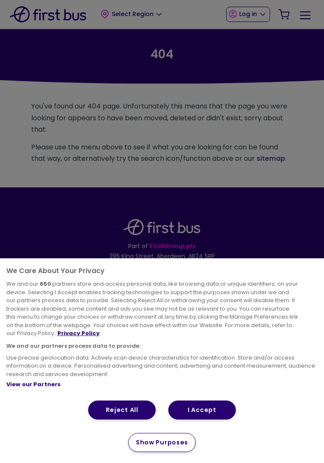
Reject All (122, 410)
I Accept (202, 410)
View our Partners (33, 384)
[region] (162, 360)
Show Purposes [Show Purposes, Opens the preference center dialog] (162, 442)
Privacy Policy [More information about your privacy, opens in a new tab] (78, 333)
